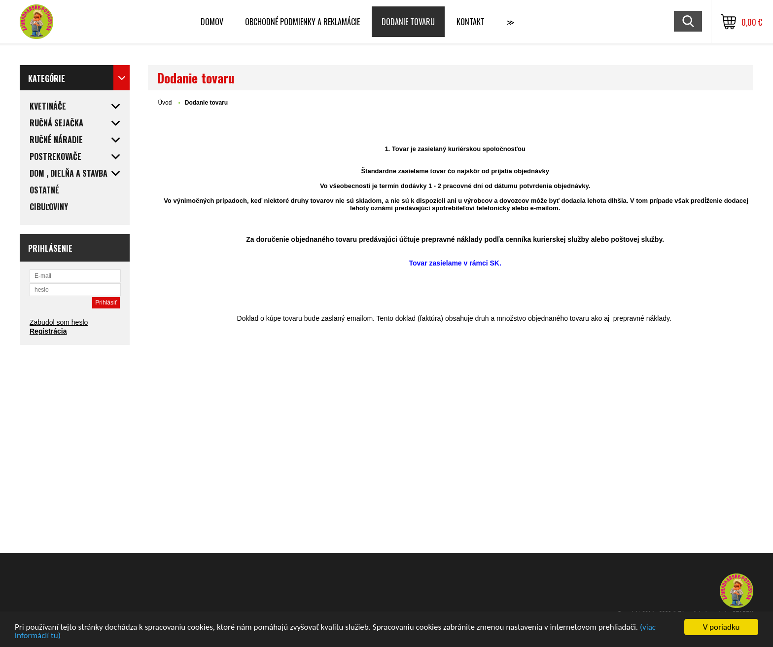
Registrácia (48, 331)
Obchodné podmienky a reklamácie (302, 22)
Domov (212, 22)
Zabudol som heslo (59, 322)
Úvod (165, 102)
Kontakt (471, 22)
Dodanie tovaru (408, 22)
